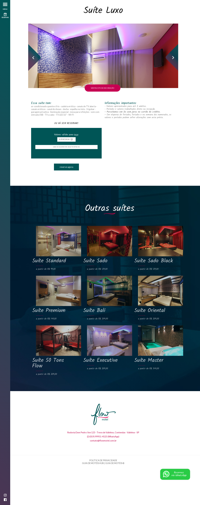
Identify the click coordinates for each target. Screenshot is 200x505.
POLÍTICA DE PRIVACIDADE (103, 497)
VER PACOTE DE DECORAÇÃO (102, 125)
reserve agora (66, 203)
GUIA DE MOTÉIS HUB (93, 499)
